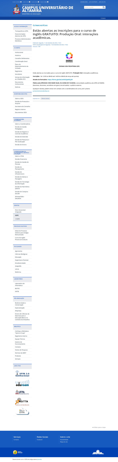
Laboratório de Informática (20, 284)
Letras (17, 269)
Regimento (18, 71)
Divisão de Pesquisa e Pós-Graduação (22, 141)
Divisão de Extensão (21, 137)
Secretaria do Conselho (22, 106)
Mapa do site (102, 2)
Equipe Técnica (20, 339)
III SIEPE (18, 219)
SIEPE (17, 215)
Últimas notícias (40, 25)
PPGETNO (18, 311)
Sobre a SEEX (19, 98)
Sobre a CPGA (19, 156)
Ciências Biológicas (21, 254)
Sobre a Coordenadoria (22, 124)
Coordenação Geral (21, 61)
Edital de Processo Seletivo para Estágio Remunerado (22, 233)
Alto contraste (93, 2)
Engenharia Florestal (21, 260)
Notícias (17, 87)
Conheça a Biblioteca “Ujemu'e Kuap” (22, 332)
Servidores (18, 74)
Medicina (18, 272)
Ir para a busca (35, 1)
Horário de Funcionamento (20, 343)
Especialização (19, 308)
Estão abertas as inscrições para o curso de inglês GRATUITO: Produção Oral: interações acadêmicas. (65, 34)
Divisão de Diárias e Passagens (21, 178)
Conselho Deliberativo (22, 58)
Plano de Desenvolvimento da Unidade (21, 66)
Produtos (18, 356)
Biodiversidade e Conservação (20, 304)
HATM (17, 291)
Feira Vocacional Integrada (20, 211)
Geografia (18, 266)
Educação (18, 257)
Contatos (103, 18)
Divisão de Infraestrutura (19, 173)
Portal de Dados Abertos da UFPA (20, 35)
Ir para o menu (26, 1)
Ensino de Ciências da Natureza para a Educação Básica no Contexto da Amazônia (22, 317)
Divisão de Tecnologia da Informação (22, 183)
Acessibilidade (84, 2)
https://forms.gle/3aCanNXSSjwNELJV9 (60, 79)
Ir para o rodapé (44, 1)
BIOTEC (17, 288)
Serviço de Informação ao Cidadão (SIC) (22, 78)
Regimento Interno (21, 336)
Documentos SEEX (21, 112)
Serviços (17, 359)
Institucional (19, 52)
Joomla (39, 459)
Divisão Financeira (21, 159)
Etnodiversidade (20, 263)
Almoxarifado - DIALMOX (20, 197)
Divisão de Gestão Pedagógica (21, 128)
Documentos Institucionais (19, 83)
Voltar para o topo (99, 427)
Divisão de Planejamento (19, 168)
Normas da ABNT (20, 353)
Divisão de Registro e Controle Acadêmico (22, 133)
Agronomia (18, 251)
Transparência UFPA (21, 31)
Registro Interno (20, 109)
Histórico (18, 55)
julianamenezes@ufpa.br (41, 91)
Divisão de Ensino (20, 145)
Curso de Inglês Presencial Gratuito (21, 239)
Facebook (39, 439)
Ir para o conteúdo (17, 1)
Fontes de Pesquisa (21, 350)
